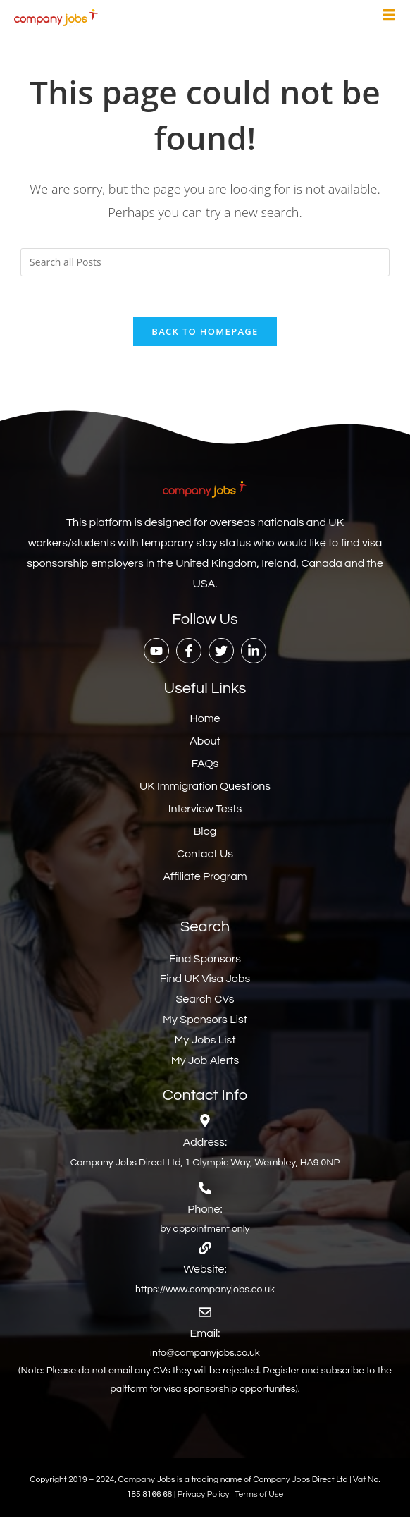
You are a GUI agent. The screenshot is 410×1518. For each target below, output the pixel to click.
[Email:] (205, 1313)
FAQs (205, 765)
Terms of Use (259, 1496)
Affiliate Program (205, 877)
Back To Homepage (204, 332)
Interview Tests (205, 810)
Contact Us (205, 855)
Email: (205, 1334)
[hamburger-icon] (388, 17)
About (205, 742)
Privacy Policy (204, 1496)
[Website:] (205, 1249)
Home (205, 720)
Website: (204, 1270)
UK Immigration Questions (205, 787)
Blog (205, 832)
